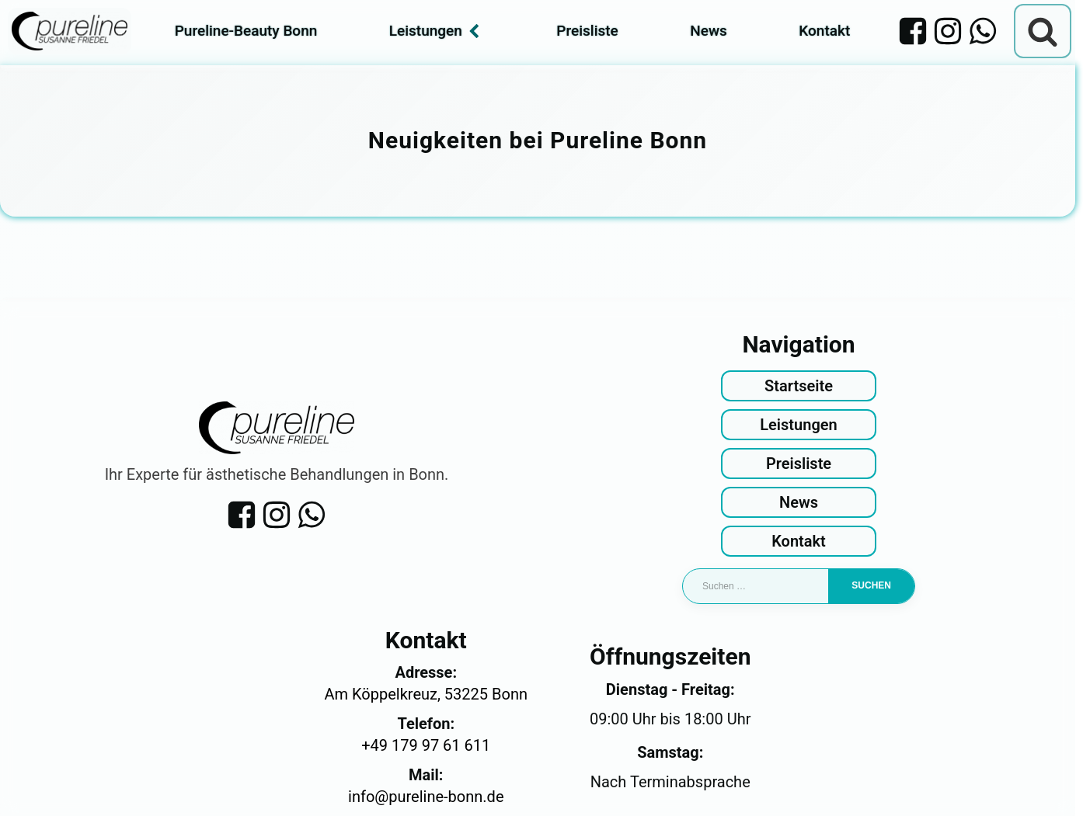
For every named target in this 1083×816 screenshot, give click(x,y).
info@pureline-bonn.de (425, 796)
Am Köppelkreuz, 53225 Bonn (426, 694)
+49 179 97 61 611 (425, 745)
